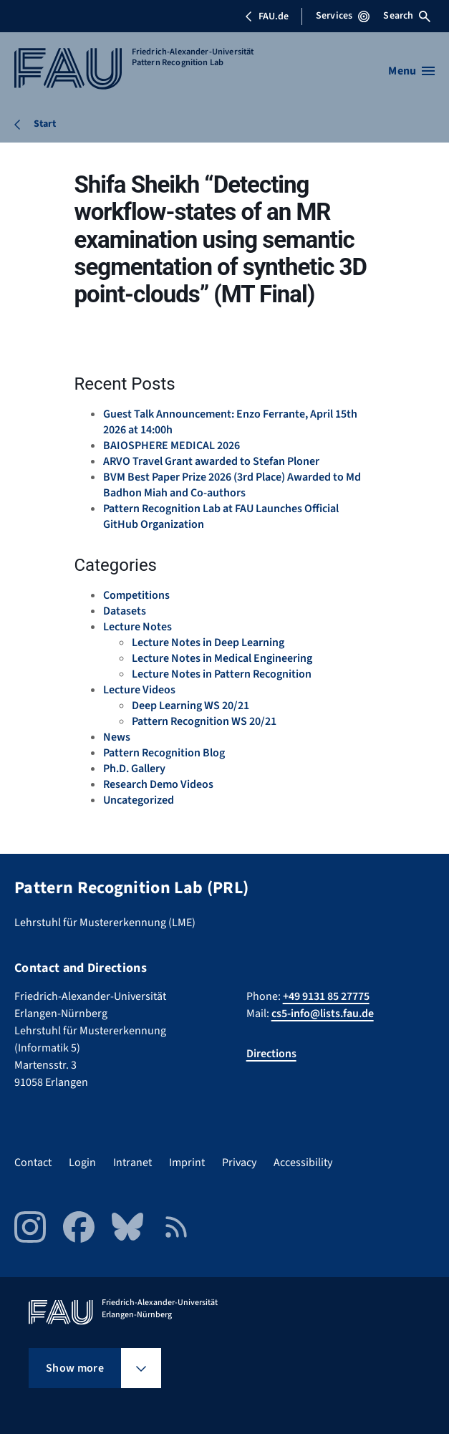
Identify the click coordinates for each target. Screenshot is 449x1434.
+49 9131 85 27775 (326, 996)
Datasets (124, 611)
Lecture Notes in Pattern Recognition (222, 674)
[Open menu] (411, 71)
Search (406, 16)
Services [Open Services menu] (343, 16)
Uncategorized (138, 800)
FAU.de (266, 16)
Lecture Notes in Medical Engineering (222, 658)
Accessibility (303, 1162)
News (116, 737)
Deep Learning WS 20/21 (190, 705)
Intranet (132, 1162)
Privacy (239, 1162)
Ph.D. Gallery (134, 768)
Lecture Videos (139, 690)
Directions (271, 1054)
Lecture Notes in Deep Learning (208, 642)
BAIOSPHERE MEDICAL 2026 (171, 445)
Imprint (187, 1162)
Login (82, 1162)
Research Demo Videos (158, 784)
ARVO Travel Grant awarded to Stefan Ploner (211, 461)
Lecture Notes (137, 627)
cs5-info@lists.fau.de (322, 1013)
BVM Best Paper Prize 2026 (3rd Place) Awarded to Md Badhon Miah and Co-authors (232, 485)
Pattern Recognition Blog (164, 753)
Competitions (136, 595)
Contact (33, 1162)
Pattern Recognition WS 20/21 (204, 721)
